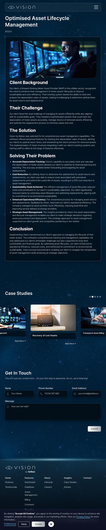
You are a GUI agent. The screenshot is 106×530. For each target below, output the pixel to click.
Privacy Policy (83, 516)
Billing (27, 499)
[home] (21, 7)
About (47, 478)
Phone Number (46, 388)
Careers (48, 487)
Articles (67, 487)
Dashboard (30, 482)
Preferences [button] (10, 524)
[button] (96, 7)
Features (9, 482)
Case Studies (70, 482)
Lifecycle (48, 482)
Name (8, 388)
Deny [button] (24, 524)
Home (8, 478)
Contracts (29, 504)
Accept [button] (38, 524)
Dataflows (29, 487)
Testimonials (11, 487)
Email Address (79, 388)
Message (9, 401)
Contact (88, 478)
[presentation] (26, 428)
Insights (68, 478)
